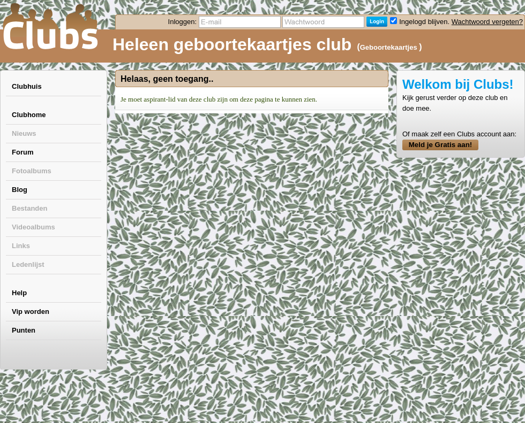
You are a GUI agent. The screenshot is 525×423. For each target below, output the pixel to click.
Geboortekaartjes (389, 47)
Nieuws (24, 133)
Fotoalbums (31, 171)
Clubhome (29, 115)
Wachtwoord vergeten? (487, 22)
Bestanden (29, 208)
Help (19, 293)
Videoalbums (33, 227)
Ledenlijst (28, 264)
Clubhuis (27, 86)
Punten (23, 330)
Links (21, 246)
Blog (19, 190)
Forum (22, 152)
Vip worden (30, 311)
